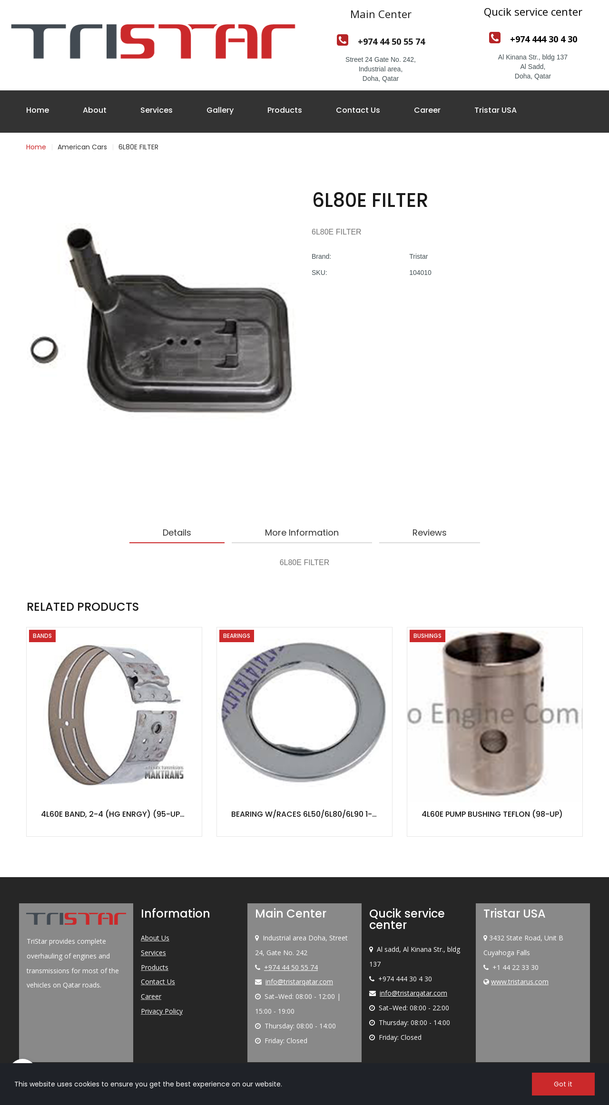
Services (156, 110)
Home (37, 110)
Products (284, 110)
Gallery (220, 110)
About (95, 110)
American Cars (82, 147)
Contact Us (358, 110)
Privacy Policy (162, 1011)
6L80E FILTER (138, 147)
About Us (155, 937)
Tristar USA (495, 110)
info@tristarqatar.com (299, 981)
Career (427, 110)
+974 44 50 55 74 (291, 967)
